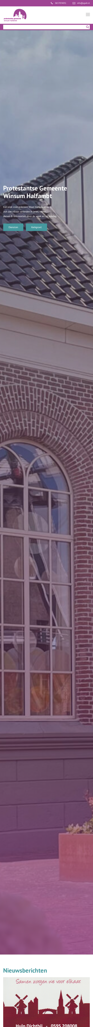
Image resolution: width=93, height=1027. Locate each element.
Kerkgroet (36, 227)
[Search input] (45, 27)
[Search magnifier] (87, 27)
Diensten (13, 227)
